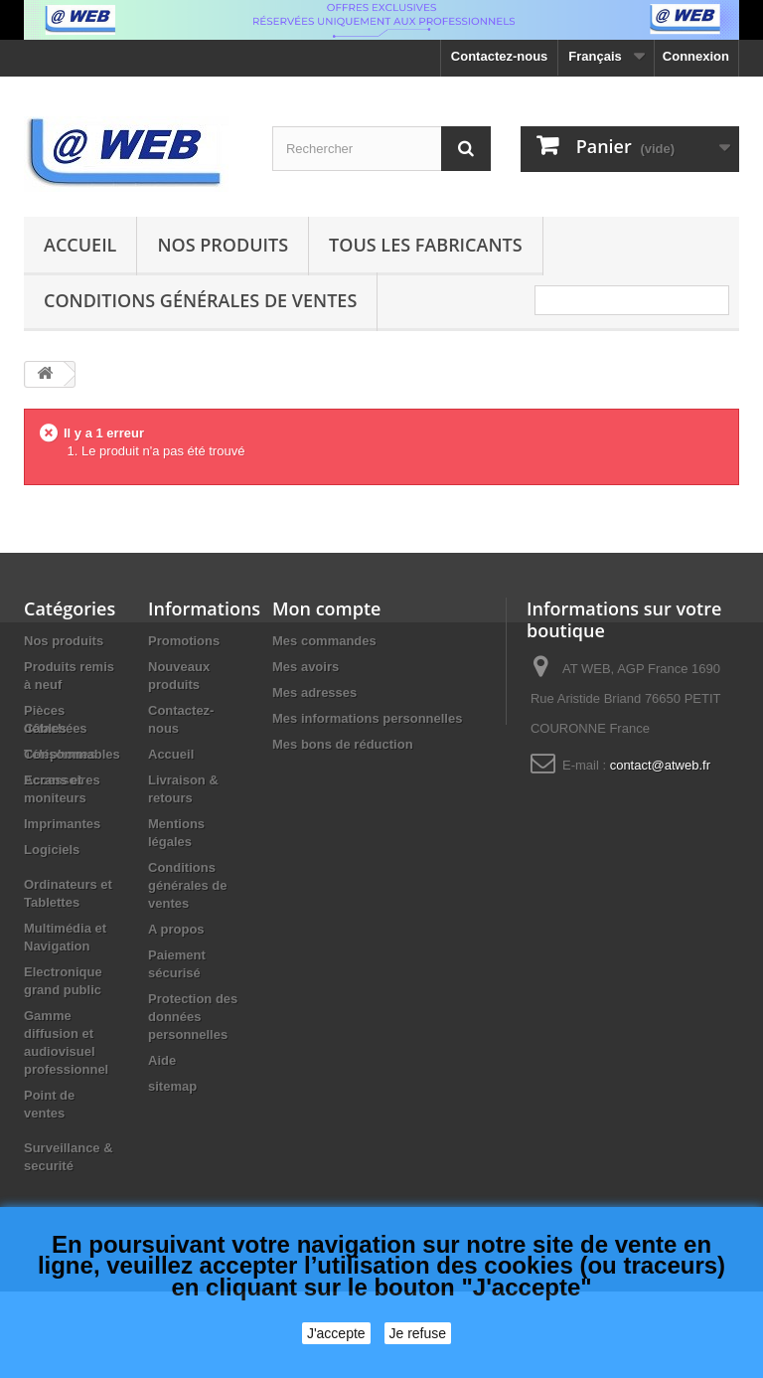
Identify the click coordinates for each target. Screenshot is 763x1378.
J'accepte (336, 1333)
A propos (176, 929)
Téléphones (59, 754)
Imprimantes (62, 910)
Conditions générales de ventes (200, 300)
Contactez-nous (499, 56)
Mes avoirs (305, 666)
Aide (162, 1060)
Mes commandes (324, 640)
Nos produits (222, 245)
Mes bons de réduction (342, 744)
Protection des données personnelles (192, 1016)
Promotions (184, 640)
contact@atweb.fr (660, 765)
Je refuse (418, 1333)
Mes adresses (314, 692)
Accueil (80, 245)
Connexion (696, 56)
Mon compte (326, 608)
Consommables (72, 840)
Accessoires (62, 780)
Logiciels (51, 936)
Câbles (45, 814)
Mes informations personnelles (367, 718)
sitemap (172, 1086)
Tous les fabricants (426, 245)
